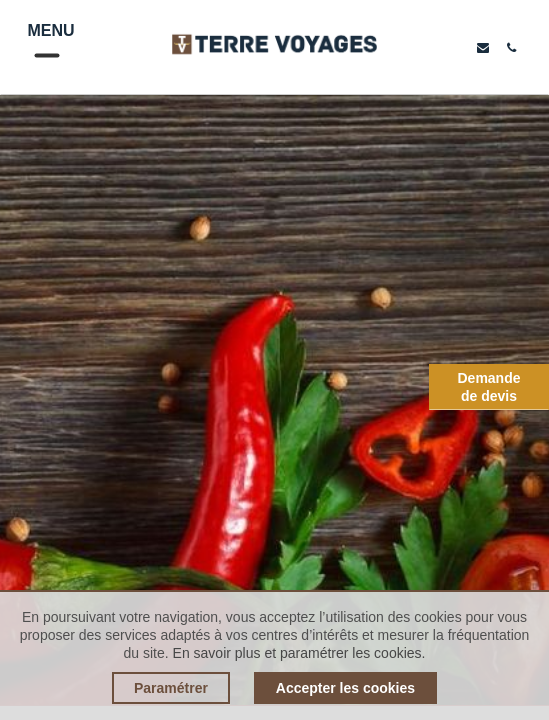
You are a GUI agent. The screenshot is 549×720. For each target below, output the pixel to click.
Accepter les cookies (345, 688)
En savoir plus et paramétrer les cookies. (299, 653)
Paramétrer (171, 688)
